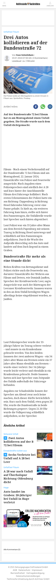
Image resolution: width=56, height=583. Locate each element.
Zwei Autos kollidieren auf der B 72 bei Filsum (18, 441)
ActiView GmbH (42, 579)
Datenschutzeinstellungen (28, 576)
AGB (15, 570)
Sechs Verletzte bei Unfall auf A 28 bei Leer (20, 458)
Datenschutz (24, 570)
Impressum (37, 570)
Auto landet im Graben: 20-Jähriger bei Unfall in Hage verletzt (18, 497)
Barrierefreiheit (18, 573)
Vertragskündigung (35, 573)
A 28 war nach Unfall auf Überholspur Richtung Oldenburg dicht (18, 477)
